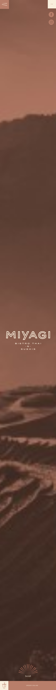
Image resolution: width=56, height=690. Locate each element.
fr (52, 4)
